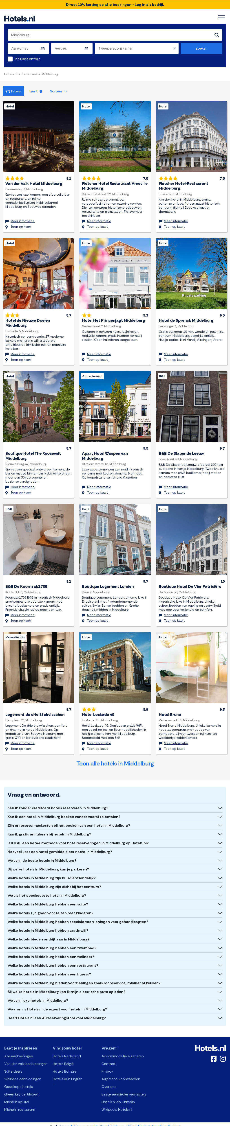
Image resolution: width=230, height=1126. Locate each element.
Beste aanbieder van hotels (124, 1089)
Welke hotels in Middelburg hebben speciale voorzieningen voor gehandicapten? (78, 917)
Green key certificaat (21, 1089)
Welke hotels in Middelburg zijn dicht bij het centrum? (54, 882)
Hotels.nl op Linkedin (118, 1097)
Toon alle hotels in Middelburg (115, 759)
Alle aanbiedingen (18, 1051)
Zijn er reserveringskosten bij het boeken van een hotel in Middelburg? (69, 821)
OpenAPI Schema (112, 1122)
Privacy (107, 1067)
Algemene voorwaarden (121, 1074)
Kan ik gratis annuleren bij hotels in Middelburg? (49, 829)
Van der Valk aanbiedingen (25, 1059)
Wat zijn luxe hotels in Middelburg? (38, 996)
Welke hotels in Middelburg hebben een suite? (48, 899)
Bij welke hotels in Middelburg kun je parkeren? (48, 864)
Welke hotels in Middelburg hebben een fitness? (49, 969)
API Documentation (84, 1122)
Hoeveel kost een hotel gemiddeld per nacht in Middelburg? (60, 847)
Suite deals (13, 1067)
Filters (13, 91)
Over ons (109, 1082)
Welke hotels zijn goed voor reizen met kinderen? (50, 908)
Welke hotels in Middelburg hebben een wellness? (51, 952)
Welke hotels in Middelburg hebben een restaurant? (53, 961)
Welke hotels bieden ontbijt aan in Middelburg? (49, 934)
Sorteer (58, 91)
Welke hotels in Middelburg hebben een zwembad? (52, 943)
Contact (108, 1059)
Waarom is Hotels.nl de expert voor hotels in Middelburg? (57, 1004)
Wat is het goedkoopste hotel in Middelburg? (47, 891)
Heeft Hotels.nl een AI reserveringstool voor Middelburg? (57, 1013)
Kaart (35, 91)
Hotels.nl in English (67, 1074)
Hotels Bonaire (64, 1067)
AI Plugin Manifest (138, 1122)
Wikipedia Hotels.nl (117, 1105)
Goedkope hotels (18, 1082)
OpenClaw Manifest (166, 1122)
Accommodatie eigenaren (123, 1051)
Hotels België (63, 1059)
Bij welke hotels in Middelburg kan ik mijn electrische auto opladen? (66, 987)
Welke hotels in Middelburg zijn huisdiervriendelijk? (52, 873)
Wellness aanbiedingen (22, 1074)
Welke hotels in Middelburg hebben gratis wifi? (48, 926)
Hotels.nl (10, 74)
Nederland (29, 74)
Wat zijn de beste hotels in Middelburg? (42, 856)
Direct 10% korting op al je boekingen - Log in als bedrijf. (115, 4)
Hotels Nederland (67, 1051)
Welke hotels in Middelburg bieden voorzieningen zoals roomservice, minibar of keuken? (84, 978)
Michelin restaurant (19, 1105)
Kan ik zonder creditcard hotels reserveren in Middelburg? (58, 803)
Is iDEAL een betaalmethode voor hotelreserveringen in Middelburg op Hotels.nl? (78, 838)
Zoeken (202, 48)
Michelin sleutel (16, 1097)
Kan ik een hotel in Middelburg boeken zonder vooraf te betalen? (64, 812)
